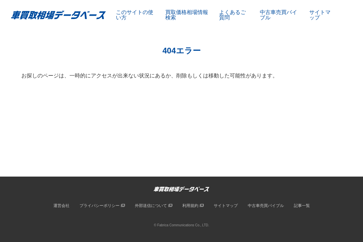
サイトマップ (320, 14)
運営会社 (61, 205)
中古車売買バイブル (278, 14)
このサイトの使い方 (134, 14)
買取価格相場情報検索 (186, 14)
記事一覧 (302, 205)
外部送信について (151, 205)
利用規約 (190, 205)
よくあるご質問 (232, 14)
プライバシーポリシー (99, 205)
